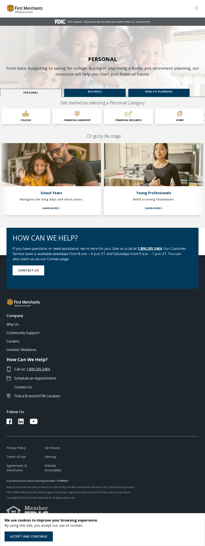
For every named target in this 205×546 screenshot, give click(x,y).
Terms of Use (16, 457)
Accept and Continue (28, 536)
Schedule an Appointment (35, 378)
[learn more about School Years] (51, 179)
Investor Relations (21, 349)
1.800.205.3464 (150, 248)
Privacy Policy (16, 448)
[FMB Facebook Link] (9, 422)
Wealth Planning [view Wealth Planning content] (159, 91)
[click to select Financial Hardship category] (77, 116)
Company (15, 315)
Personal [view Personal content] (30, 92)
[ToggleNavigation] (196, 7)
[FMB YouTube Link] (33, 422)
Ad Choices (52, 448)
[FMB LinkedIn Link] (21, 422)
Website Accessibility (53, 468)
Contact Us (28, 270)
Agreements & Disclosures (17, 468)
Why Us (13, 324)
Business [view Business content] (95, 91)
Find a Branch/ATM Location (37, 396)
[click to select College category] (25, 116)
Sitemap (50, 457)
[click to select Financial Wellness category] (128, 116)
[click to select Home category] (179, 116)
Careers (13, 341)
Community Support (23, 332)
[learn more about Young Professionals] (153, 179)
